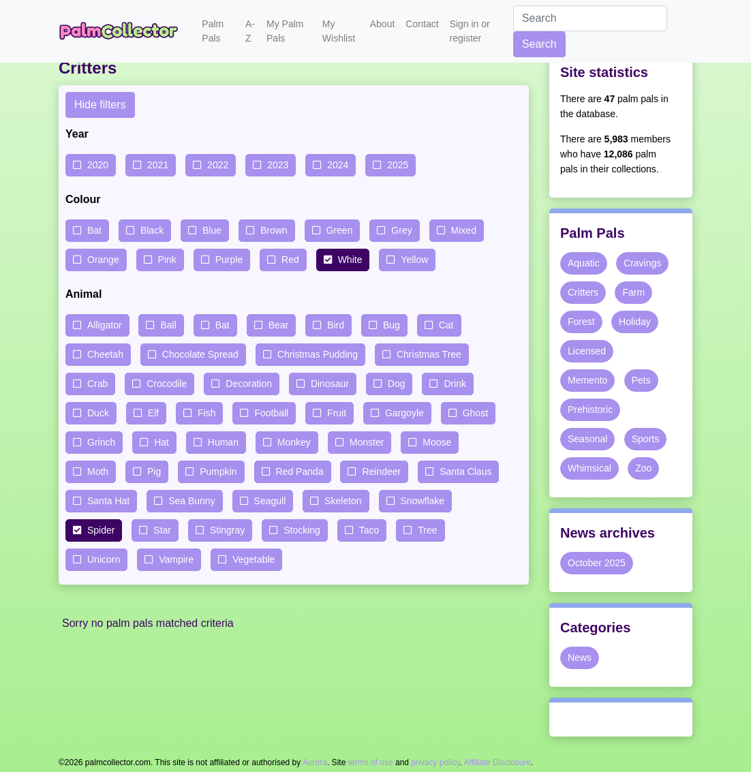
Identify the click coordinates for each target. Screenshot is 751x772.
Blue (211, 230)
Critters (583, 292)
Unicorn (103, 559)
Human (223, 442)
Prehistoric (590, 409)
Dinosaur (330, 383)
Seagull (270, 500)
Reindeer (381, 471)
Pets (641, 380)
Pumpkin (218, 471)
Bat (94, 230)
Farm (633, 292)
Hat (161, 442)
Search (539, 44)
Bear (279, 325)
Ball (168, 325)
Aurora (315, 762)
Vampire (176, 559)
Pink (167, 259)
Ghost (475, 412)
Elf (153, 412)
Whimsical (589, 468)
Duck (98, 412)
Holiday (635, 321)
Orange (103, 259)
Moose (437, 442)
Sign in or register (470, 31)
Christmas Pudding (317, 354)
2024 (337, 164)
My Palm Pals (284, 31)
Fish (206, 412)
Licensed (587, 350)
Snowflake (423, 500)
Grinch (101, 442)
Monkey (294, 442)
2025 (397, 164)
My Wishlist (338, 31)
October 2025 (597, 562)
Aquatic (584, 263)
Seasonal (587, 438)
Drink (455, 383)
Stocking (301, 530)
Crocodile (167, 383)
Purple (229, 259)
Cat (446, 325)
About (382, 23)
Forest (581, 321)
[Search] (590, 18)
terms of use (370, 762)
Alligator (104, 325)
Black (152, 230)
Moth (97, 471)
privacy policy (435, 762)
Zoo (643, 468)
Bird (335, 325)
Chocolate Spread (200, 354)
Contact (421, 23)
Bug (391, 325)
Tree (427, 530)
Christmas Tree (429, 354)
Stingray (227, 530)
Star (162, 530)
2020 (97, 164)
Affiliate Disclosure (497, 762)
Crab (97, 383)
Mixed (463, 230)
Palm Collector (122, 31)
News (580, 657)
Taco (369, 530)
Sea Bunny (191, 500)
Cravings (642, 263)
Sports (645, 438)
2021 (157, 164)
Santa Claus (465, 471)
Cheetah (105, 354)
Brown (274, 230)
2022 (217, 164)
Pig (154, 471)
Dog (396, 383)
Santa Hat (108, 500)
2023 (277, 164)
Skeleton (342, 500)
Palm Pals (213, 31)
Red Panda (300, 471)
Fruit (336, 412)
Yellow (414, 259)
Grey (401, 230)
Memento (587, 380)
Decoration (249, 383)
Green (339, 230)
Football (271, 412)
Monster (367, 442)
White (350, 259)
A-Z (250, 31)
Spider (100, 530)
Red (290, 259)
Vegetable (253, 559)
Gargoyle (404, 412)
